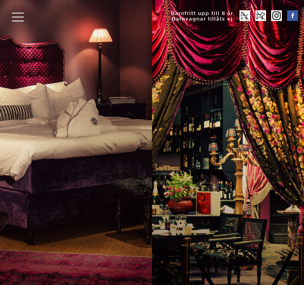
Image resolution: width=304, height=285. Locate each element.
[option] (152, 142)
